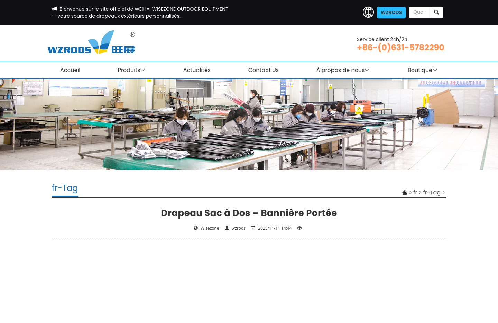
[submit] (436, 12)
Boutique (423, 70)
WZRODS (391, 12)
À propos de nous (343, 70)
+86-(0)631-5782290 (400, 47)
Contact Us (263, 70)
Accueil (70, 70)
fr (415, 192)
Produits (132, 70)
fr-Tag (432, 192)
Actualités (197, 70)
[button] (368, 12)
